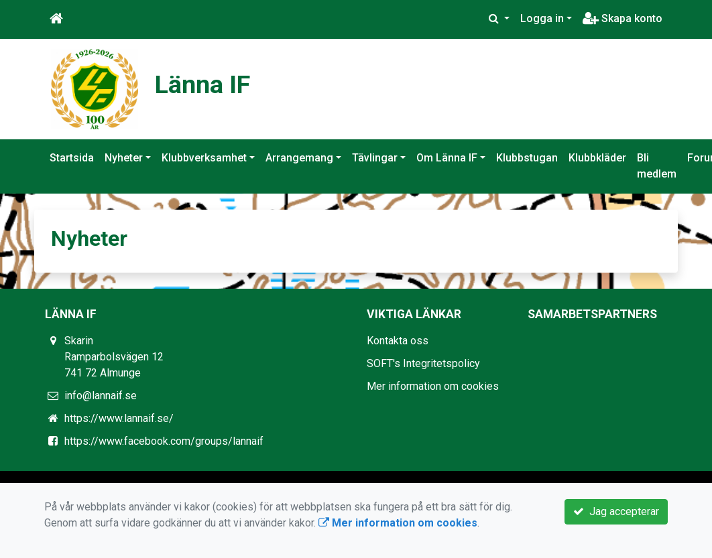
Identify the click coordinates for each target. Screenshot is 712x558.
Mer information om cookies (433, 386)
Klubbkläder (597, 157)
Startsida (72, 157)
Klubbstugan (527, 157)
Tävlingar (375, 157)
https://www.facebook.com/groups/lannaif (163, 441)
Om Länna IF (446, 157)
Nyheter (124, 157)
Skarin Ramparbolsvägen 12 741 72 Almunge (114, 356)
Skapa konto (622, 18)
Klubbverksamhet (204, 157)
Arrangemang (299, 157)
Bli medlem (656, 165)
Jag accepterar (616, 511)
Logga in (542, 18)
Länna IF (208, 83)
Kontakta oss (397, 340)
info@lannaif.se (100, 395)
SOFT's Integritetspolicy (423, 363)
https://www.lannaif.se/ (119, 418)
